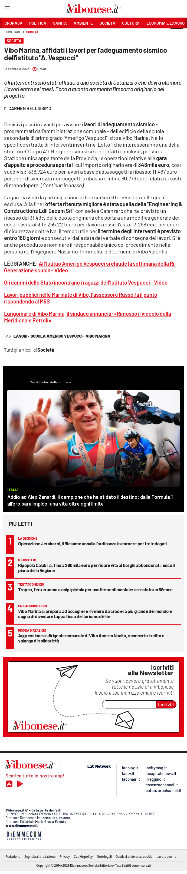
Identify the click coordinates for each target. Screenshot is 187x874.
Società (32, 32)
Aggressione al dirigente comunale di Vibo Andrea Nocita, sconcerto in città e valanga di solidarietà (91, 638)
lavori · (21, 336)
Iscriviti (166, 704)
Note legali (104, 856)
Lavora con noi (166, 856)
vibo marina (98, 336)
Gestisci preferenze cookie (134, 856)
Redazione (13, 856)
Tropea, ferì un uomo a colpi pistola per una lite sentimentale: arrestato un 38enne (95, 589)
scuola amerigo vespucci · (57, 336)
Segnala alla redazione (39, 856)
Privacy (65, 856)
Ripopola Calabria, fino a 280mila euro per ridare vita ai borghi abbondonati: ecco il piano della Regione (96, 567)
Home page (13, 32)
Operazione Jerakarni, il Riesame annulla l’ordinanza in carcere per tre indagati (92, 543)
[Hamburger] (7, 9)
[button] (176, 34)
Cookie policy (83, 856)
